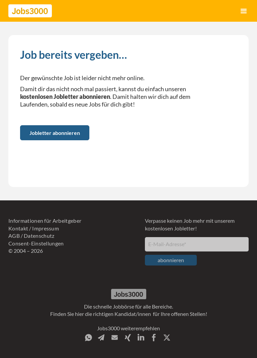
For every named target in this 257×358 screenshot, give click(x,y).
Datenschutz (39, 235)
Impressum (45, 228)
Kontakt (18, 228)
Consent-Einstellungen (36, 243)
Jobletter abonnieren (54, 133)
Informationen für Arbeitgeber (44, 220)
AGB (14, 235)
